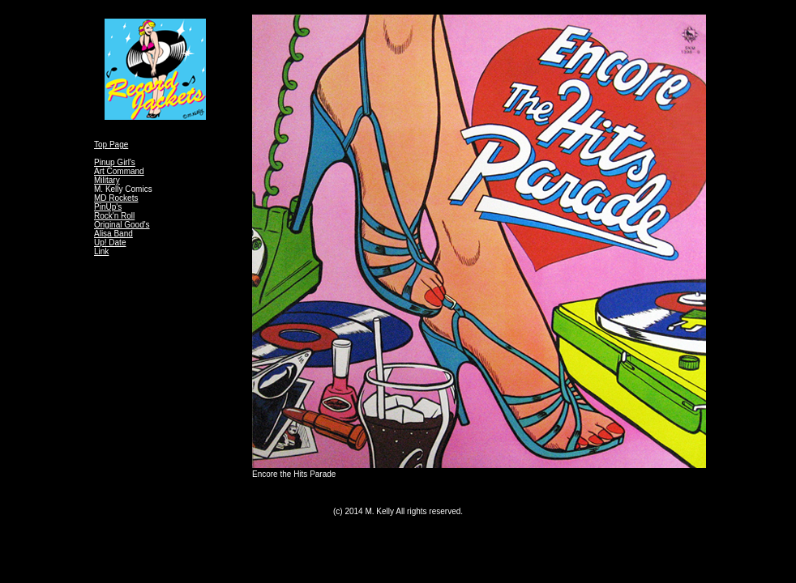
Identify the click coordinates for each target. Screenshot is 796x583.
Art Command (119, 171)
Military (107, 180)
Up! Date (110, 242)
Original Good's (122, 224)
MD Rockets (116, 198)
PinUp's (108, 206)
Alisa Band (113, 233)
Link (101, 251)
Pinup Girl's (114, 162)
